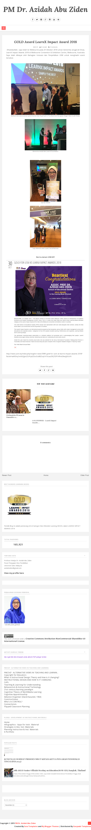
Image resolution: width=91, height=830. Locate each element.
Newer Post (6, 475)
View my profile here (14, 573)
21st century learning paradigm (18, 689)
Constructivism (11, 699)
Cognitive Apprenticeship (15, 694)
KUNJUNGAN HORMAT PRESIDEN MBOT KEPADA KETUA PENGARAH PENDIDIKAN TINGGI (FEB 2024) (42, 760)
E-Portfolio (9, 732)
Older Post (84, 475)
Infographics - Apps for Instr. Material (21, 724)
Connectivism (10, 704)
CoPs (6, 682)
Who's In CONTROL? (13, 701)
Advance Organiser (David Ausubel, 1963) (22, 697)
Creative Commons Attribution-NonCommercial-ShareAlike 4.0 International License (44, 639)
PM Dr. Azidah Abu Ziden (45, 9)
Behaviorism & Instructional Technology (22, 687)
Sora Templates (31, 826)
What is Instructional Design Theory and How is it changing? (31, 677)
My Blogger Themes (50, 826)
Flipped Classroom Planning (17, 706)
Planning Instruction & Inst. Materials (21, 729)
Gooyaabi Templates (82, 826)
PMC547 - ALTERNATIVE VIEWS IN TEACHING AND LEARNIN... (31, 672)
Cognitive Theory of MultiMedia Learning (22, 692)
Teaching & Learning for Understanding (22, 684)
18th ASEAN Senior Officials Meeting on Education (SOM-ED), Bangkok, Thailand (49, 770)
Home (46, 475)
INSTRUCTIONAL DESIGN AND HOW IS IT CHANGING (27, 680)
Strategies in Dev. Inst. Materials (19, 727)
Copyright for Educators (15, 675)
